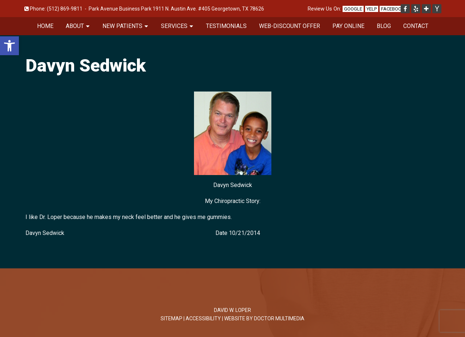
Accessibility (203, 318)
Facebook (392, 9)
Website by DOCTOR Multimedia (264, 318)
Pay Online (348, 26)
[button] (9, 45)
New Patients (122, 26)
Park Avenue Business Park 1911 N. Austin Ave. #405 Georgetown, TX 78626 (176, 9)
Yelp (372, 9)
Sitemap (171, 318)
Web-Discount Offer (289, 26)
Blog (384, 26)
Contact (415, 26)
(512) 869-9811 (64, 9)
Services (174, 26)
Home (45, 26)
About (75, 26)
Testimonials (226, 26)
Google (353, 9)
